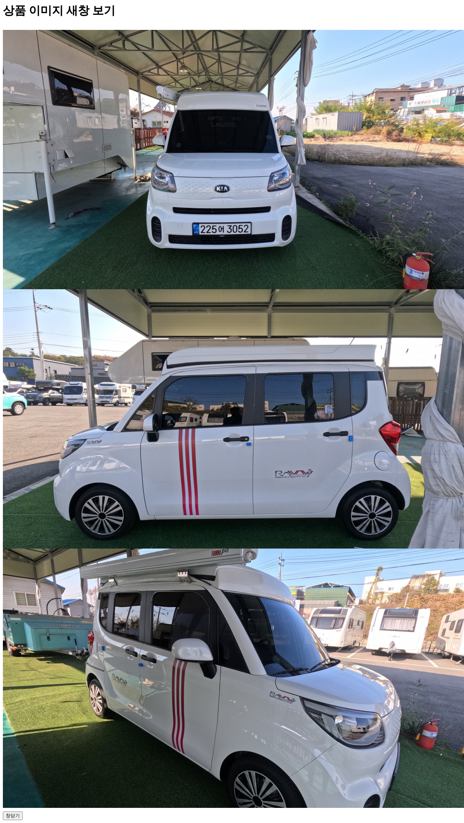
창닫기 (13, 815)
